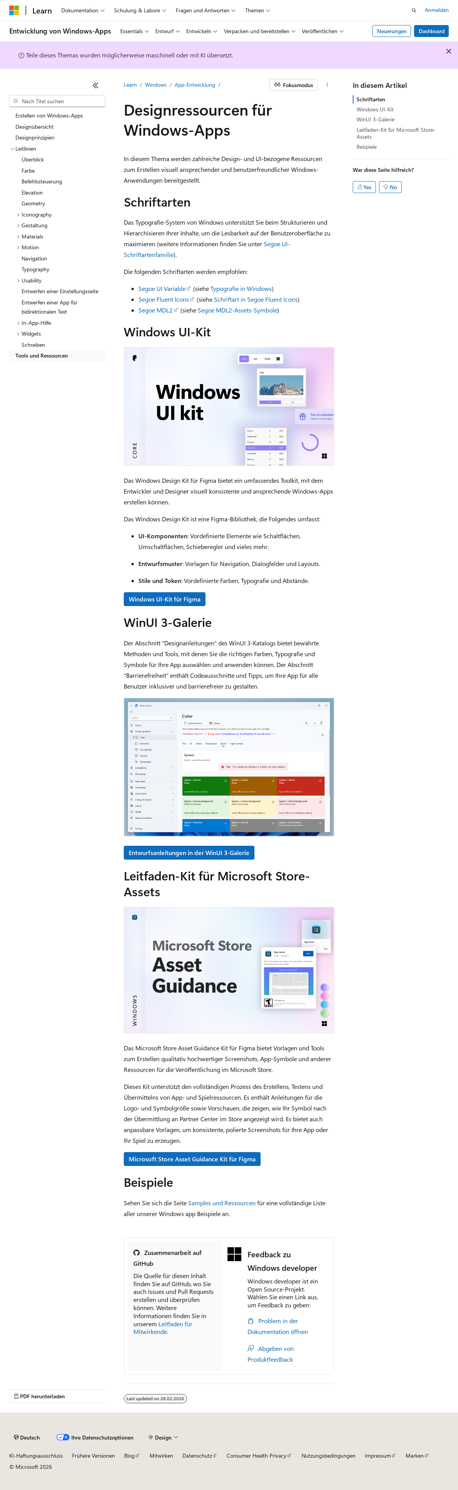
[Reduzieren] (95, 85)
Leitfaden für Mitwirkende (162, 1328)
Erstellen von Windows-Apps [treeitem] (49, 115)
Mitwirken (161, 1455)
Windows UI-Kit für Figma (164, 599)
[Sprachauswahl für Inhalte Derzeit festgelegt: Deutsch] (26, 1437)
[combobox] (57, 101)
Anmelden (437, 9)
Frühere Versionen (93, 1455)
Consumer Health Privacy (256, 1455)
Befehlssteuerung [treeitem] (42, 181)
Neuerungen (392, 31)
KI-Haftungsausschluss (36, 1455)
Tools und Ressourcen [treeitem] (41, 355)
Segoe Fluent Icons (163, 299)
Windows (156, 84)
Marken (415, 1455)
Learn (130, 84)
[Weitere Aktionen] (327, 85)
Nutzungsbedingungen (328, 1455)
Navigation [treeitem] (34, 258)
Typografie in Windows (241, 288)
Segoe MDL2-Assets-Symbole (237, 310)
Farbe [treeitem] (28, 170)
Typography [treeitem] (35, 269)
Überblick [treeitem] (33, 159)
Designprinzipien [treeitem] (34, 137)
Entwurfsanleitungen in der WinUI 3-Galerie (189, 852)
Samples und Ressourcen (222, 1203)
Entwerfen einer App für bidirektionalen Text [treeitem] (49, 307)
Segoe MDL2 (155, 310)
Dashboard (432, 31)
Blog (129, 1455)
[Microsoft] (14, 10)
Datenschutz (197, 1455)
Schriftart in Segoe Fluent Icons (256, 299)
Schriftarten (371, 99)
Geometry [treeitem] (33, 203)
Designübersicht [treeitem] (34, 126)
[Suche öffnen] (414, 10)
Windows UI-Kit (375, 109)
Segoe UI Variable (161, 288)
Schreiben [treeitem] (33, 344)
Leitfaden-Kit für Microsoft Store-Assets (396, 133)
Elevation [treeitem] (32, 192)
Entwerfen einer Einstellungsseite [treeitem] (60, 291)
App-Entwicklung (195, 84)
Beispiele (367, 146)
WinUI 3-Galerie (375, 119)
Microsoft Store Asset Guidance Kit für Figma (192, 1159)
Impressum (378, 1455)
